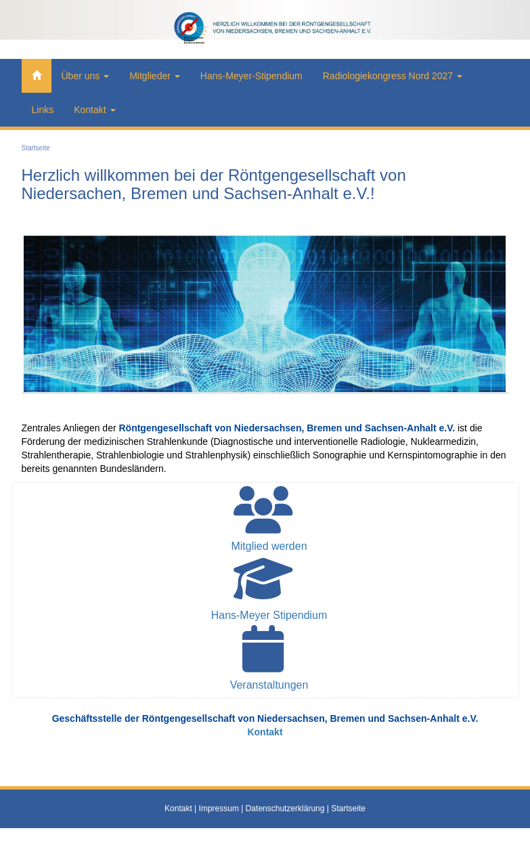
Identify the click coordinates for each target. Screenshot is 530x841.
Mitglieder (154, 75)
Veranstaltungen (269, 685)
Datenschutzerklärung (285, 808)
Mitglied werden (269, 546)
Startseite (36, 148)
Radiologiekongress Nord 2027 (392, 75)
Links (43, 109)
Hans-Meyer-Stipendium (251, 75)
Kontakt (94, 109)
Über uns (86, 75)
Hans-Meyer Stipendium (269, 615)
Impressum (219, 808)
